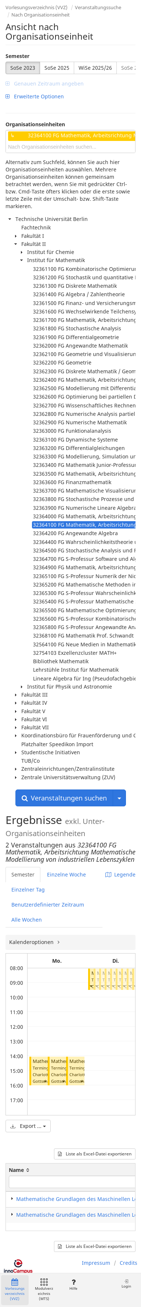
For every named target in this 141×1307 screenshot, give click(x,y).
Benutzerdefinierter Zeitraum (47, 904)
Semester (17, 55)
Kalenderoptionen (32, 942)
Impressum (96, 1262)
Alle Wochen (26, 919)
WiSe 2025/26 (95, 67)
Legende (120, 874)
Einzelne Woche (66, 874)
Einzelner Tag (28, 889)
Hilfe (73, 1285)
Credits (128, 1262)
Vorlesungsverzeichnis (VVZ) (37, 7)
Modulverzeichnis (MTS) (44, 1290)
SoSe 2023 (22, 67)
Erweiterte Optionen (35, 96)
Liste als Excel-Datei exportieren (94, 1154)
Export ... (28, 1125)
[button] (45, 1081)
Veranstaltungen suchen (64, 798)
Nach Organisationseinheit (40, 14)
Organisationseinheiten (35, 124)
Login (126, 1284)
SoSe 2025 (56, 67)
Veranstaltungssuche (98, 7)
